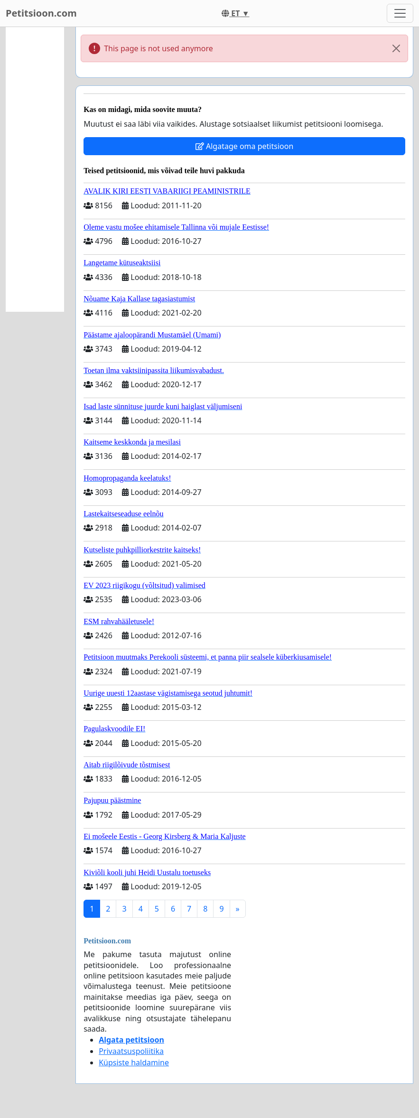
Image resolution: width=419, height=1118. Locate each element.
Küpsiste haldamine (134, 1062)
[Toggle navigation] (400, 13)
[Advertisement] (35, 169)
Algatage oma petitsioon (244, 146)
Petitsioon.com (41, 13)
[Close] (396, 48)
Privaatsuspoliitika (131, 1051)
